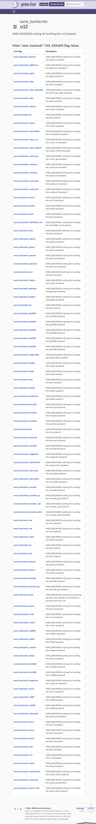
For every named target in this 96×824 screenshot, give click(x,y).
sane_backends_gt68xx (24, 296)
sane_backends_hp (23, 305)
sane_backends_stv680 (24, 705)
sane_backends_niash (24, 536)
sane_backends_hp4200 (25, 330)
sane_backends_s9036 (24, 639)
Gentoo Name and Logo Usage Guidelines (49, 819)
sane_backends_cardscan (26, 164)
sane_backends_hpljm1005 (26, 354)
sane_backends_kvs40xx (25, 421)
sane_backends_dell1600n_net (28, 222)
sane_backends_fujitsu (24, 280)
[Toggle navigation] (14, 11)
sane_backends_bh (23, 114)
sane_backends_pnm (23, 594)
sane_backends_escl (23, 272)
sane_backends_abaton (25, 56)
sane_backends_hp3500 (25, 313)
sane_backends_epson (24, 247)
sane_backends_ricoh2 (24, 622)
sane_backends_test (23, 746)
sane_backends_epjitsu (25, 238)
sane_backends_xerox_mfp (26, 788)
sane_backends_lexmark (25, 437)
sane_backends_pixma (24, 570)
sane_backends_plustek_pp (27, 586)
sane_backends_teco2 (24, 730)
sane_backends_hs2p (24, 371)
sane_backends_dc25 (23, 214)
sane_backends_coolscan (25, 172)
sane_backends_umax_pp (26, 779)
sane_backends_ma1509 (25, 445)
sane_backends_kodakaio (26, 396)
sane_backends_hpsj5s (24, 363)
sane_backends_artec (24, 81)
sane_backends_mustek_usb (27, 503)
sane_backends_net (23, 528)
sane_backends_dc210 (24, 197)
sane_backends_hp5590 (25, 346)
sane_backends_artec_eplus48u (28, 90)
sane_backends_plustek (25, 578)
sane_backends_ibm (23, 379)
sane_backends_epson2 (25, 255)
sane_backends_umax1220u (27, 771)
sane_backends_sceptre (25, 647)
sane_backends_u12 (23, 755)
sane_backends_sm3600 (25, 664)
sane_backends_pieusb (24, 561)
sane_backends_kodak (24, 387)
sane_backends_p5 (22, 545)
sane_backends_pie (23, 553)
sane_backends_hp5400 (25, 338)
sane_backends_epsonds (25, 263)
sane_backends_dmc (23, 230)
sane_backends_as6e (23, 98)
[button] (57, 4)
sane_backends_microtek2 (26, 479)
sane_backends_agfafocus (26, 65)
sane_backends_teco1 (24, 721)
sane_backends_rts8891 (25, 630)
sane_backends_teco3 (24, 738)
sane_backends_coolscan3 (26, 189)
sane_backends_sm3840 (25, 672)
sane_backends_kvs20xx (25, 412)
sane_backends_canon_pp (26, 156)
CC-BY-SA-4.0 (66, 816)
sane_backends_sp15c (24, 688)
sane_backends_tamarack (26, 713)
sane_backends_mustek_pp (27, 495)
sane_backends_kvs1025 (25, 404)
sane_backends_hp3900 (25, 321)
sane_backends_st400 (24, 697)
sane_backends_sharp (24, 655)
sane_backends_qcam (24, 606)
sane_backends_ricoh (24, 614)
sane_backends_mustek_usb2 (28, 512)
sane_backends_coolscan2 (26, 181)
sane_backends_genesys (25, 288)
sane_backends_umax (24, 763)
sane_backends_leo (23, 429)
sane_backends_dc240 (24, 205)
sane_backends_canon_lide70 (27, 147)
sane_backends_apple (24, 73)
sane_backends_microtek (26, 470)
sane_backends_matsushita (27, 462)
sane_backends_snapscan (26, 680)
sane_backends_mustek (25, 487)
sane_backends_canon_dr (26, 139)
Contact (80, 808)
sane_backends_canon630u (27, 131)
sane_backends (34, 21)
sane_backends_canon (24, 123)
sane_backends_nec (23, 520)
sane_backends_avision (25, 106)
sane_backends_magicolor (26, 454)
